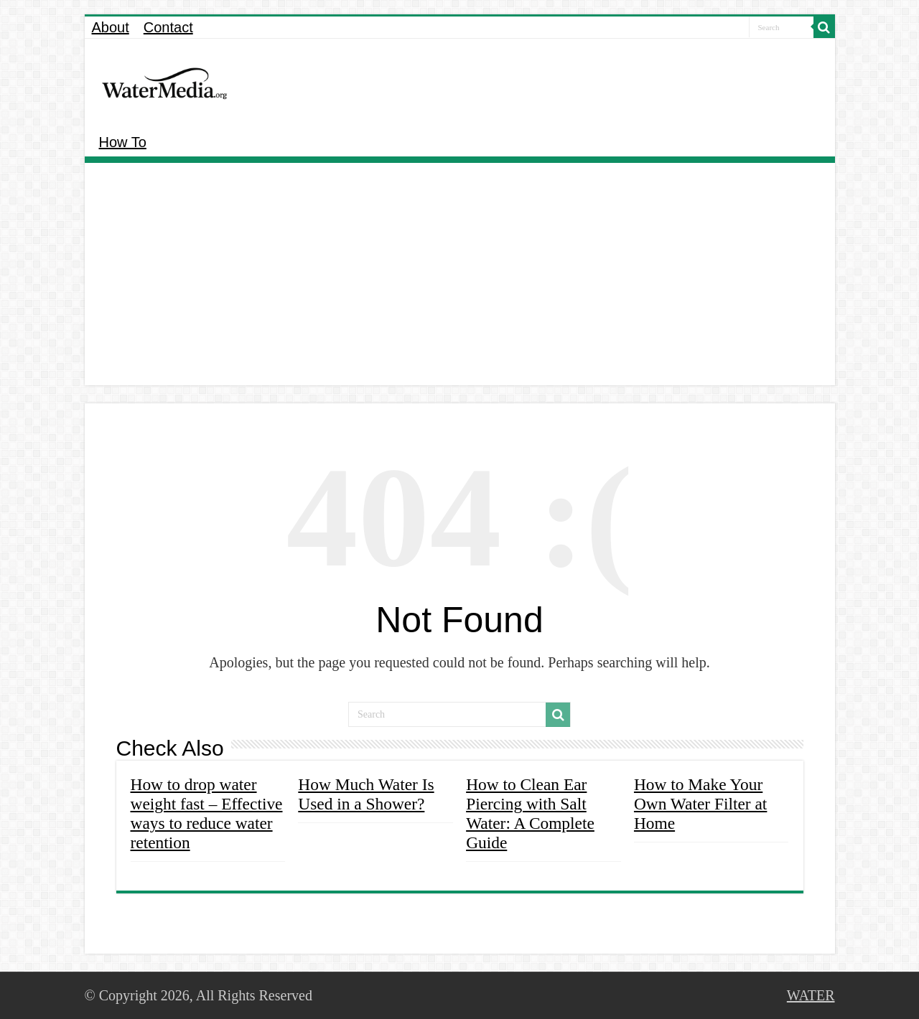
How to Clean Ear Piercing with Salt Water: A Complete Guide (530, 813)
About (110, 27)
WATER (811, 995)
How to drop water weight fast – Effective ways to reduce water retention (207, 813)
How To (122, 142)
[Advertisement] (460, 277)
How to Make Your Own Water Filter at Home (700, 803)
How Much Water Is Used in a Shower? (366, 794)
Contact (168, 27)
